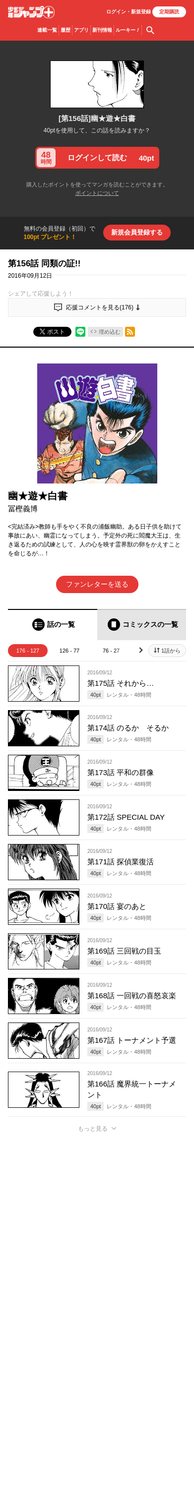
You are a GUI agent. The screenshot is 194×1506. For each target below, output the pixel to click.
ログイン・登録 (128, 11)
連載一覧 (47, 30)
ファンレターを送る (97, 584)
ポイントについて (97, 193)
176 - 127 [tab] (27, 651)
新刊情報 (102, 30)
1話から (171, 651)
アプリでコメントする (97, 1253)
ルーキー (128, 30)
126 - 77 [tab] (69, 651)
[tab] (52, 624)
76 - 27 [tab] (111, 651)
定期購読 (169, 11)
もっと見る (93, 1128)
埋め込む (110, 332)
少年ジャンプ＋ (31, 12)
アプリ (81, 30)
